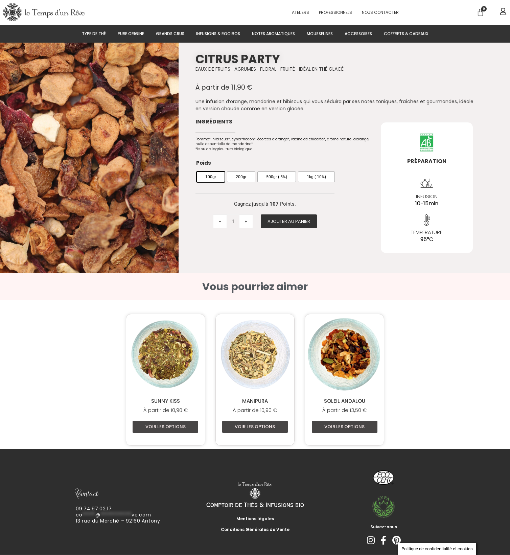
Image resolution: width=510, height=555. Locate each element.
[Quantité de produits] (233, 221)
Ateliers (300, 12)
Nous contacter (380, 12)
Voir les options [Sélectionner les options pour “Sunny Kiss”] (165, 426)
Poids (203, 162)
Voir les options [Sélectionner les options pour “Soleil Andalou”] (344, 426)
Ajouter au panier (289, 221)
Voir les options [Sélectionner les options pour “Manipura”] (255, 426)
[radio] (211, 177)
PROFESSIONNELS (335, 12)
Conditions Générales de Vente (255, 530)
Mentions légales (255, 519)
